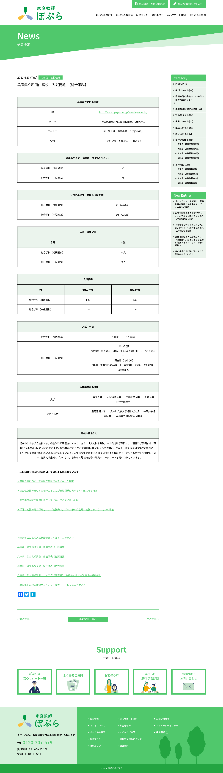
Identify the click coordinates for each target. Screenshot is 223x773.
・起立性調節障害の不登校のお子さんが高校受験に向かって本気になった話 (57, 490)
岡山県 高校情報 (185, 183)
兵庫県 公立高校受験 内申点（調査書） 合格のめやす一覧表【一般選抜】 (59, 575)
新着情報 (93, 718)
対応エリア (157, 14)
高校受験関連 (182, 140)
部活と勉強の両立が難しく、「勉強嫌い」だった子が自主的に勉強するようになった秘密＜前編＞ (189, 241)
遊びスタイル (182, 133)
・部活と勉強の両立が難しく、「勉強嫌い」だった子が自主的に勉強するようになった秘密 (65, 509)
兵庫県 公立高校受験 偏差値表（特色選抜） (42, 565)
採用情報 (161, 732)
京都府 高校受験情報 (187, 144)
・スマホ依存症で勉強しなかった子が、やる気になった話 (48, 500)
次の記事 (151, 619)
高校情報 (179, 164)
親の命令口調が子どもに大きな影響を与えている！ (189, 253)
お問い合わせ (161, 718)
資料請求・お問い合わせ (150, 3)
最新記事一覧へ (88, 619)
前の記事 (24, 619)
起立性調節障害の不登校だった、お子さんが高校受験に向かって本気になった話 (189, 216)
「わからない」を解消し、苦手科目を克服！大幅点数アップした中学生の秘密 (189, 204)
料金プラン (142, 14)
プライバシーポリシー (166, 725)
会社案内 (123, 745)
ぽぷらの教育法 (124, 14)
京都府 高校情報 (185, 169)
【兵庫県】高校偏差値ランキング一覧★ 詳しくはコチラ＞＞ (51, 584)
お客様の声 (112, 675)
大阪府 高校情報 (185, 178)
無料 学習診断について (187, 3)
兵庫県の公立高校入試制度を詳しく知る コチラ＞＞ (45, 537)
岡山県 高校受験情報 (187, 158)
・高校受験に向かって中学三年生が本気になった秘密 (45, 481)
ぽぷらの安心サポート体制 (34, 676)
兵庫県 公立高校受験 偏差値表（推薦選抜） (42, 556)
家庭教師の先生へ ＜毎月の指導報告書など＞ (189, 98)
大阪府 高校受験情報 (187, 153)
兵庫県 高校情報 (185, 173)
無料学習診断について (130, 739)
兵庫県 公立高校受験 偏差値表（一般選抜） (42, 547)
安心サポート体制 (176, 14)
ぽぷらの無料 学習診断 (150, 676)
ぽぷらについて (104, 14)
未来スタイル (182, 121)
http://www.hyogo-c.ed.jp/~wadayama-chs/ (123, 112)
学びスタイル (182, 90)
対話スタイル (182, 115)
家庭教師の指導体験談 (186, 108)
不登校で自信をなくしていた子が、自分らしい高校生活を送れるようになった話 (189, 227)
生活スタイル (182, 127)
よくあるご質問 (197, 14)
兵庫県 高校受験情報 (187, 148)
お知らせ (179, 84)
